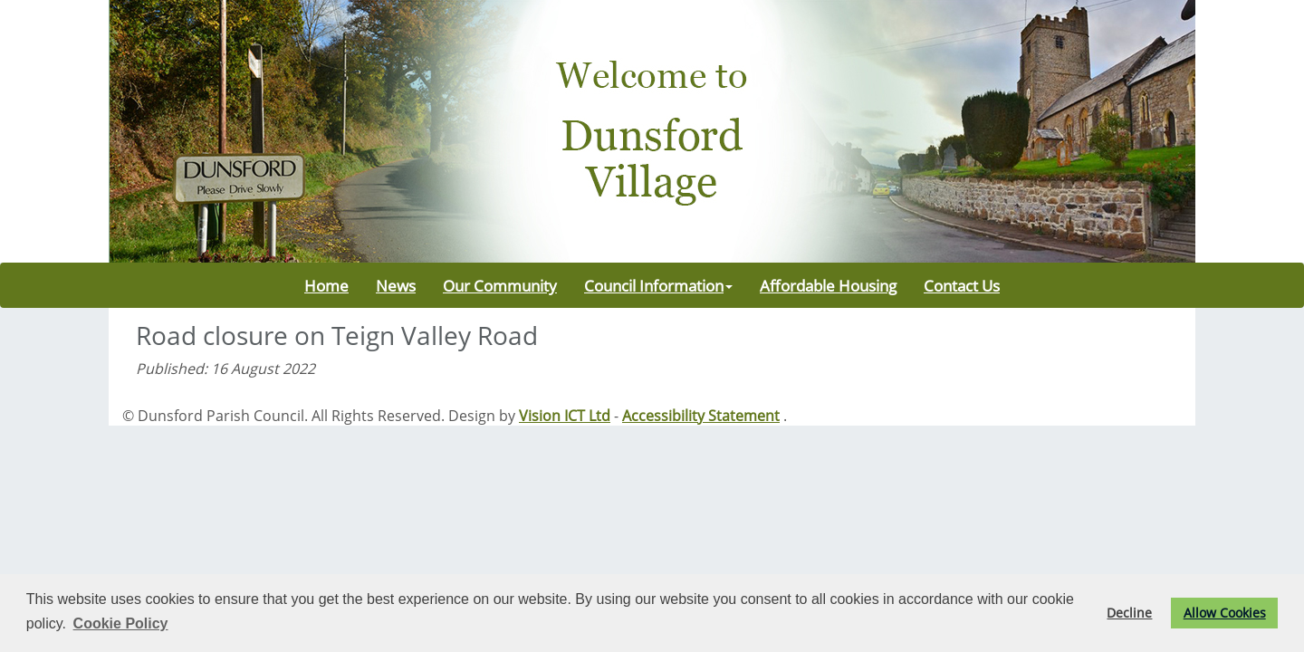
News (396, 285)
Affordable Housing (828, 285)
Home (326, 285)
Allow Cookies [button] (1225, 612)
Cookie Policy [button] (120, 623)
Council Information (658, 285)
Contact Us (962, 285)
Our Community (500, 285)
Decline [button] (1129, 612)
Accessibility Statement (701, 416)
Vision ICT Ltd (564, 416)
